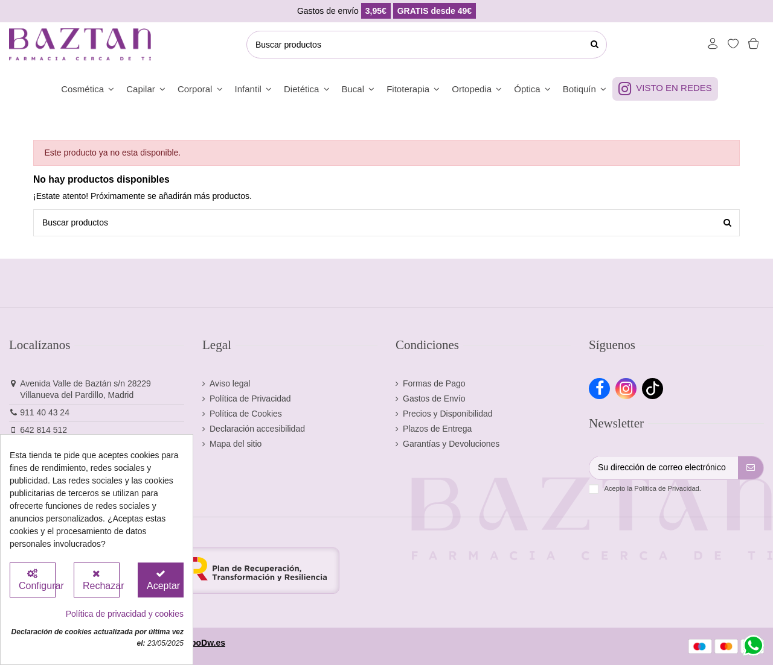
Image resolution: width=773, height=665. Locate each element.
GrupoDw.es (200, 643)
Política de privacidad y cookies (125, 614)
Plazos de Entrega (437, 428)
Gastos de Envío (434, 398)
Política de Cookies (246, 413)
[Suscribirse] (750, 467)
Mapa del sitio (235, 444)
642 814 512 (43, 430)
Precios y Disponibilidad (448, 413)
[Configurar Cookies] (33, 580)
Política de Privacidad (250, 398)
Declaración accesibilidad (257, 428)
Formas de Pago (434, 383)
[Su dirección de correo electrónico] (663, 467)
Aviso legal (230, 383)
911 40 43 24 (44, 412)
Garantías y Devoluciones (451, 444)
